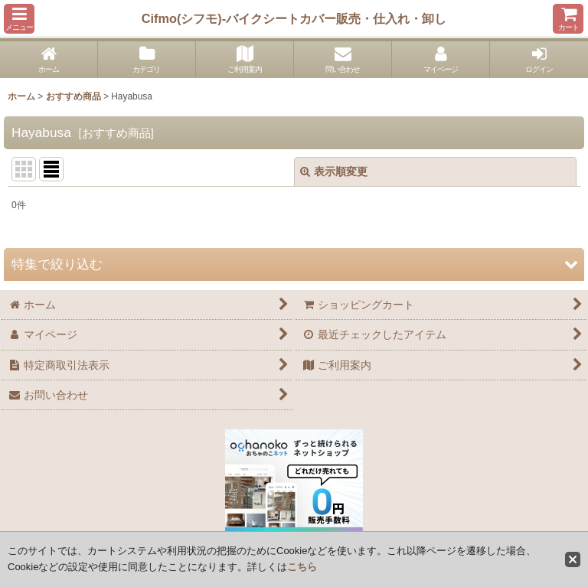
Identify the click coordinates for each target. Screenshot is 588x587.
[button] (19, 19)
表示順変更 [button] (334, 171)
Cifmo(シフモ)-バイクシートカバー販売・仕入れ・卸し (294, 18)
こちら (302, 566)
